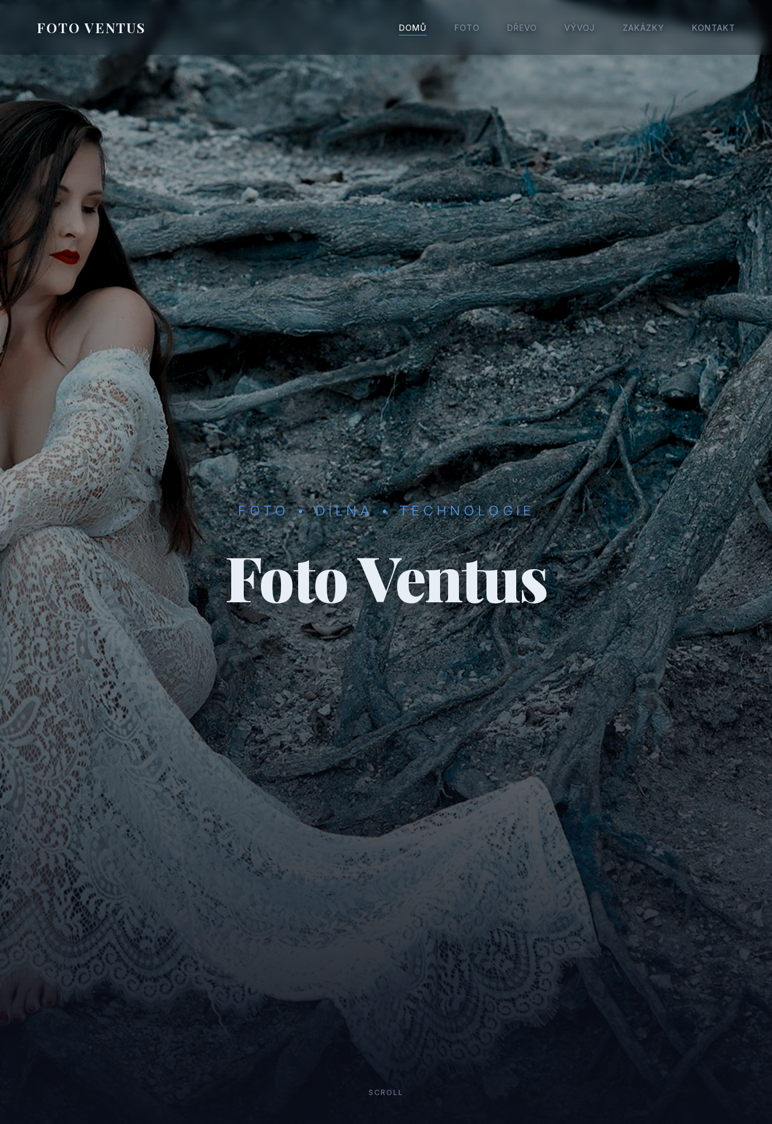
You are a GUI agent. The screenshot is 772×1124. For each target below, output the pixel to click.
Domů (413, 28)
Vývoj (579, 28)
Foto (467, 28)
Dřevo (522, 28)
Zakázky (643, 28)
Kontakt (713, 28)
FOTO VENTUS (91, 27)
